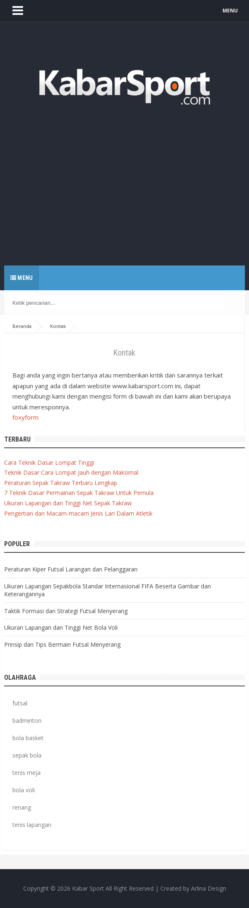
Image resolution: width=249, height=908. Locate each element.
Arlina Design (208, 888)
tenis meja (26, 773)
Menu (21, 278)
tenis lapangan (31, 825)
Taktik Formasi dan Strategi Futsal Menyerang (66, 611)
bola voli (23, 790)
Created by (193, 888)
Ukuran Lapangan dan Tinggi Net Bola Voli (61, 627)
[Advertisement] (124, 183)
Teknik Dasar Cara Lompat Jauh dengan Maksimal (71, 472)
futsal (19, 703)
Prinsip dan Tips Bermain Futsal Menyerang (62, 644)
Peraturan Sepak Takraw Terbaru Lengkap (60, 483)
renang (21, 807)
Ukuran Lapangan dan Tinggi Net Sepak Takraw (68, 503)
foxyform (25, 417)
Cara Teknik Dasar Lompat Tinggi (49, 462)
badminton (26, 720)
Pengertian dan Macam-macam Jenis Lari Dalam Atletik (78, 513)
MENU (230, 10)
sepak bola (26, 755)
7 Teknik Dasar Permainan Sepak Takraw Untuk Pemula (79, 493)
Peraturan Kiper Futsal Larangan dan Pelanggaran (71, 569)
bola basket (28, 738)
